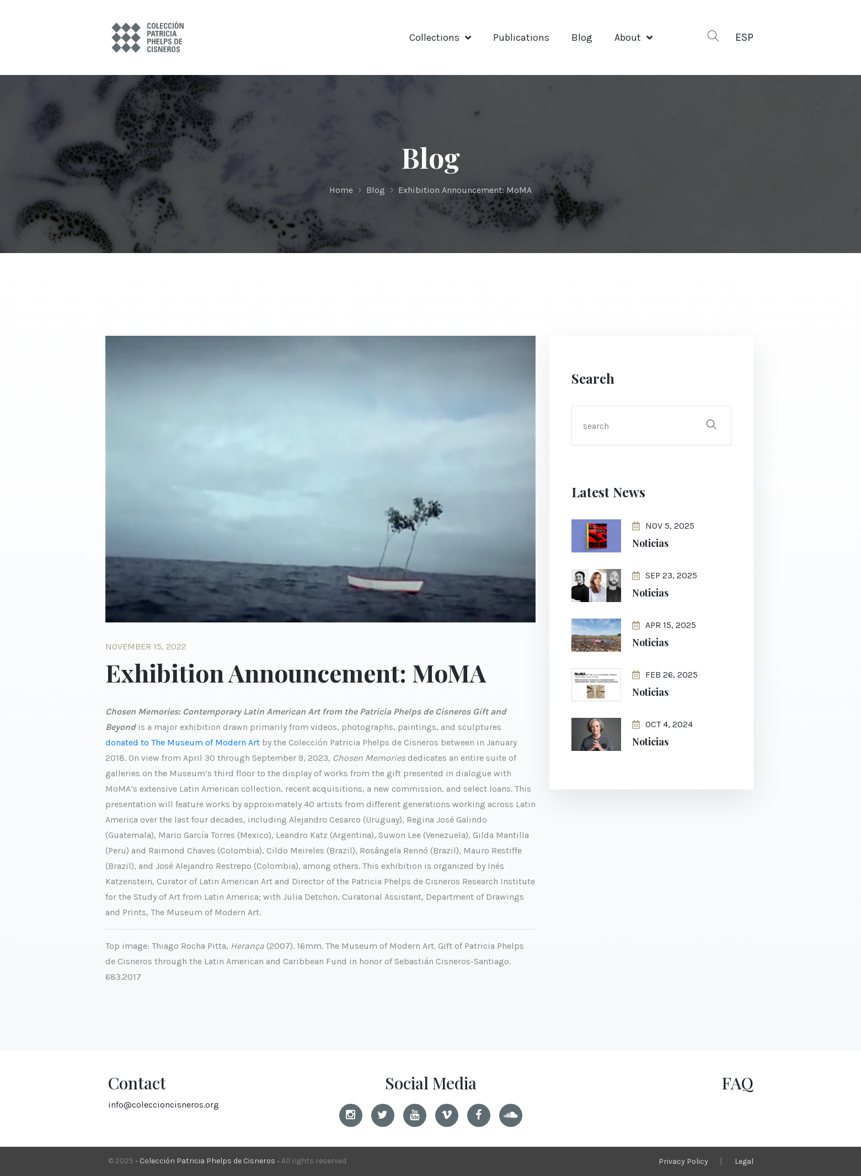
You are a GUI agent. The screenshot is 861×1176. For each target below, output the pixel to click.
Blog (581, 37)
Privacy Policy (683, 1161)
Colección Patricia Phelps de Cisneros (207, 1161)
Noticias (650, 543)
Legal (744, 1161)
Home (341, 190)
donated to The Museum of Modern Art (182, 742)
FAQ (737, 1083)
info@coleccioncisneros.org (163, 1104)
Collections (434, 37)
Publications (521, 37)
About (627, 37)
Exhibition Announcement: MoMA (465, 190)
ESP (744, 37)
